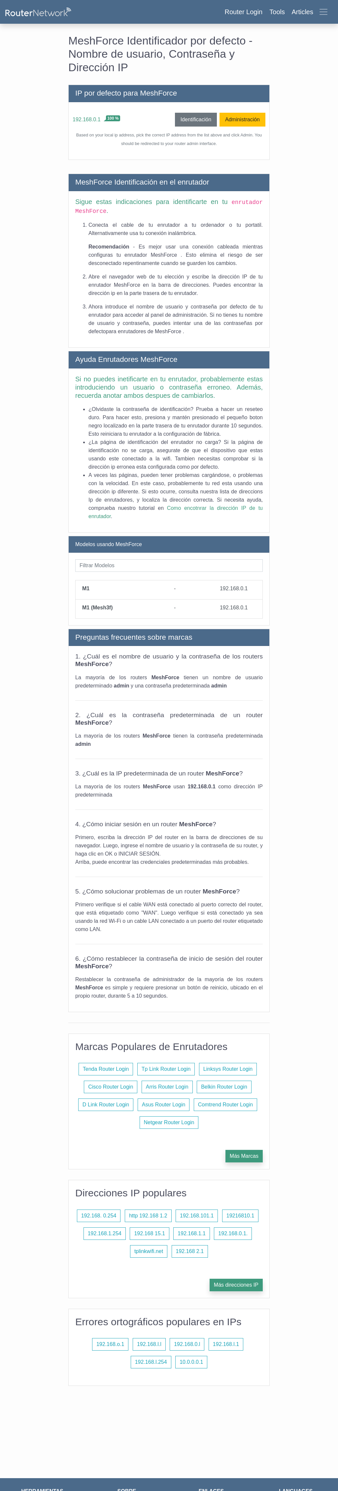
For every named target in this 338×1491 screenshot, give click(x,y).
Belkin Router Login (224, 1087)
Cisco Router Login (110, 1087)
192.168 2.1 (190, 1251)
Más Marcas (244, 1156)
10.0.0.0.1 (191, 1362)
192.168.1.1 (192, 1233)
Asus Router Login (164, 1104)
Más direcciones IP (236, 1285)
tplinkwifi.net (148, 1251)
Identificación (196, 119)
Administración (242, 119)
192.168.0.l (187, 1344)
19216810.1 (240, 1215)
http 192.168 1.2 (148, 1215)
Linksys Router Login (228, 1069)
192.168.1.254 (104, 1233)
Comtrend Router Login (225, 1104)
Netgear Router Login (169, 1122)
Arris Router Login (167, 1087)
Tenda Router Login (106, 1069)
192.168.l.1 (226, 1344)
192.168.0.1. (233, 1233)
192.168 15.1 (149, 1233)
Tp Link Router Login (166, 1069)
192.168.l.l (149, 1344)
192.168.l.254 (151, 1362)
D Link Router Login (106, 1104)
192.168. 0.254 (99, 1215)
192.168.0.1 (87, 119)
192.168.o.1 (110, 1344)
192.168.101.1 (197, 1215)
